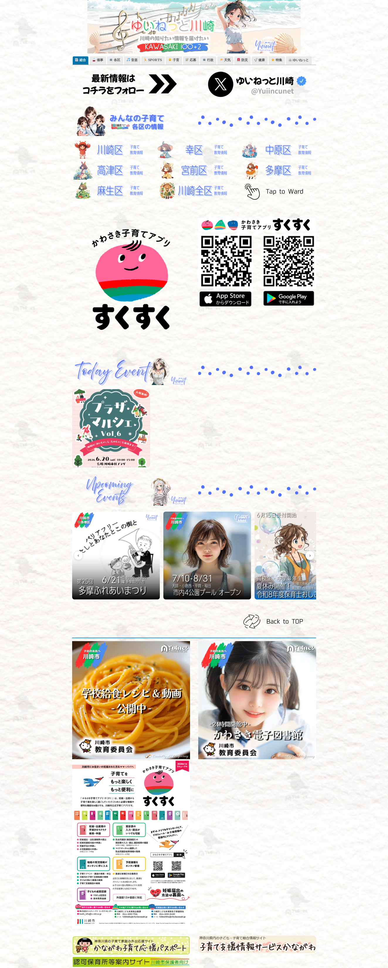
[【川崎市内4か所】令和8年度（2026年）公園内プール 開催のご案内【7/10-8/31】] (159, 539)
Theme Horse (105, 957)
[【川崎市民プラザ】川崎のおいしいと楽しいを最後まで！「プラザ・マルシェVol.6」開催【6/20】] (111, 428)
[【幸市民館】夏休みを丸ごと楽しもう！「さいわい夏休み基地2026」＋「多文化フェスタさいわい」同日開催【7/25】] (276, 539)
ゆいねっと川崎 (54, 957)
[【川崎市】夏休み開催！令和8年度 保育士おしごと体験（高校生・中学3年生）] (218, 539)
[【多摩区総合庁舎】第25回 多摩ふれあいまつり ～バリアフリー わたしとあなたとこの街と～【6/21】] (100, 539)
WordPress (170, 957)
